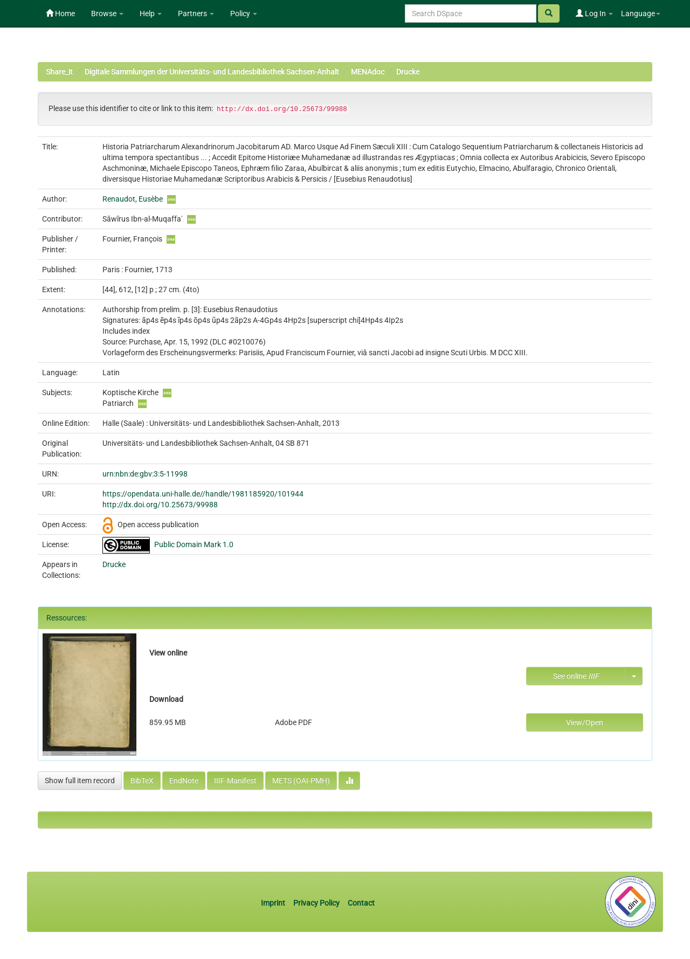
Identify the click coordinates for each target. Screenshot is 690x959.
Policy (243, 13)
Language (640, 13)
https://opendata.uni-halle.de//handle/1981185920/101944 (202, 493)
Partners (196, 13)
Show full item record (80, 780)
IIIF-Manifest (235, 780)
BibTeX (142, 780)
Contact (361, 903)
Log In (594, 13)
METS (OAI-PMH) (301, 780)
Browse (107, 13)
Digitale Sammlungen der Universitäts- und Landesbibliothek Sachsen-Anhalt (212, 71)
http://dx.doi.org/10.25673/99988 (160, 504)
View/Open (584, 722)
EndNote (183, 780)
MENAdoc (367, 71)
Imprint (274, 903)
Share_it (59, 71)
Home (60, 13)
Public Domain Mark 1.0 (193, 544)
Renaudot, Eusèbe (132, 199)
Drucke (407, 71)
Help (151, 13)
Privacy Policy (316, 903)
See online (576, 676)
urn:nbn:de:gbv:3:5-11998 (145, 474)
